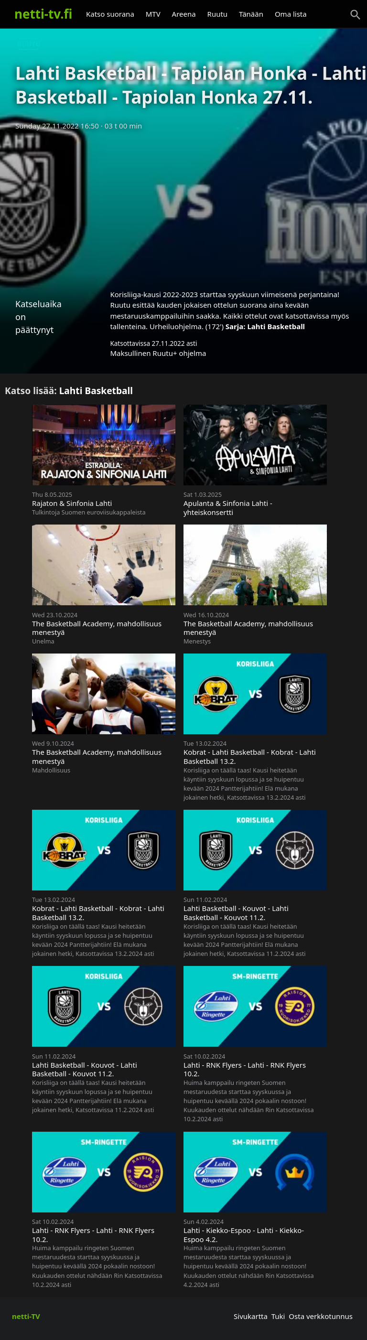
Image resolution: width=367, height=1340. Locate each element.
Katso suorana (110, 14)
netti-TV (26, 1316)
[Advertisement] (183, 207)
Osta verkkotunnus (321, 1316)
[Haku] (355, 14)
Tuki (278, 1316)
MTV (153, 14)
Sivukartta (251, 1316)
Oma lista (291, 14)
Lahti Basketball (276, 326)
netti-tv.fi (43, 13)
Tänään (251, 14)
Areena (184, 14)
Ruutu (217, 14)
